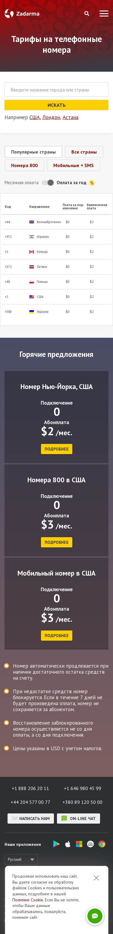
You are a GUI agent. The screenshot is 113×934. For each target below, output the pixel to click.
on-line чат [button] (78, 819)
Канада (38, 251)
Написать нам (31, 819)
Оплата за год (76, 183)
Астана (70, 117)
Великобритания (45, 222)
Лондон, (51, 117)
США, (35, 117)
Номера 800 (24, 165)
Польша (38, 281)
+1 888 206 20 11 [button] (30, 788)
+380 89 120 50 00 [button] (82, 802)
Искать (57, 105)
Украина (39, 311)
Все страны (84, 152)
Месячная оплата (22, 182)
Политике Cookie (27, 900)
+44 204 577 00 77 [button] (30, 802)
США (36, 296)
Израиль (39, 236)
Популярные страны (33, 152)
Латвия (38, 266)
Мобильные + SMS (73, 165)
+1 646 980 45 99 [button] (82, 788)
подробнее (57, 449)
